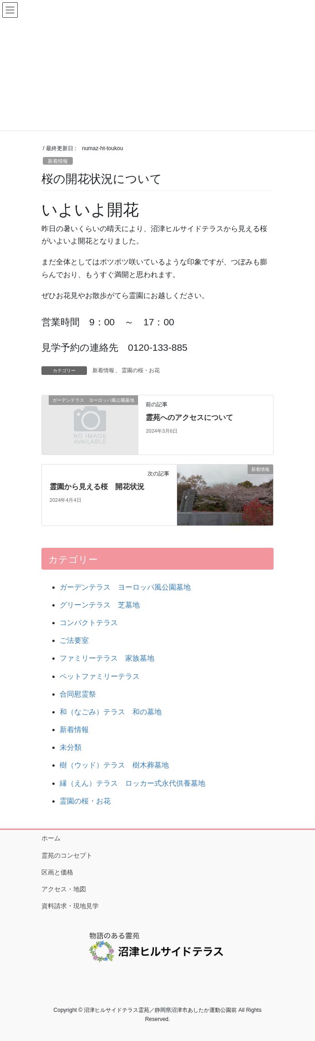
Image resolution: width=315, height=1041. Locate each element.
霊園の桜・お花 (141, 370)
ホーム (51, 838)
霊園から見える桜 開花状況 (97, 486)
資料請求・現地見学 (70, 906)
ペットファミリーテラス (100, 676)
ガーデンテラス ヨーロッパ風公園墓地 (125, 587)
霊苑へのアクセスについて (189, 417)
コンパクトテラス (89, 623)
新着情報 (58, 161)
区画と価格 (57, 872)
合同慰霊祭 (78, 694)
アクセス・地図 (63, 889)
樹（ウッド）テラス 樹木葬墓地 (114, 765)
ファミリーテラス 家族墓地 (107, 658)
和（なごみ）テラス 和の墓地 (111, 712)
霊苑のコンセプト (66, 855)
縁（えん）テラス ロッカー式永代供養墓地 (132, 783)
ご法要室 (74, 640)
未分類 (70, 747)
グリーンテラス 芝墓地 (100, 605)
